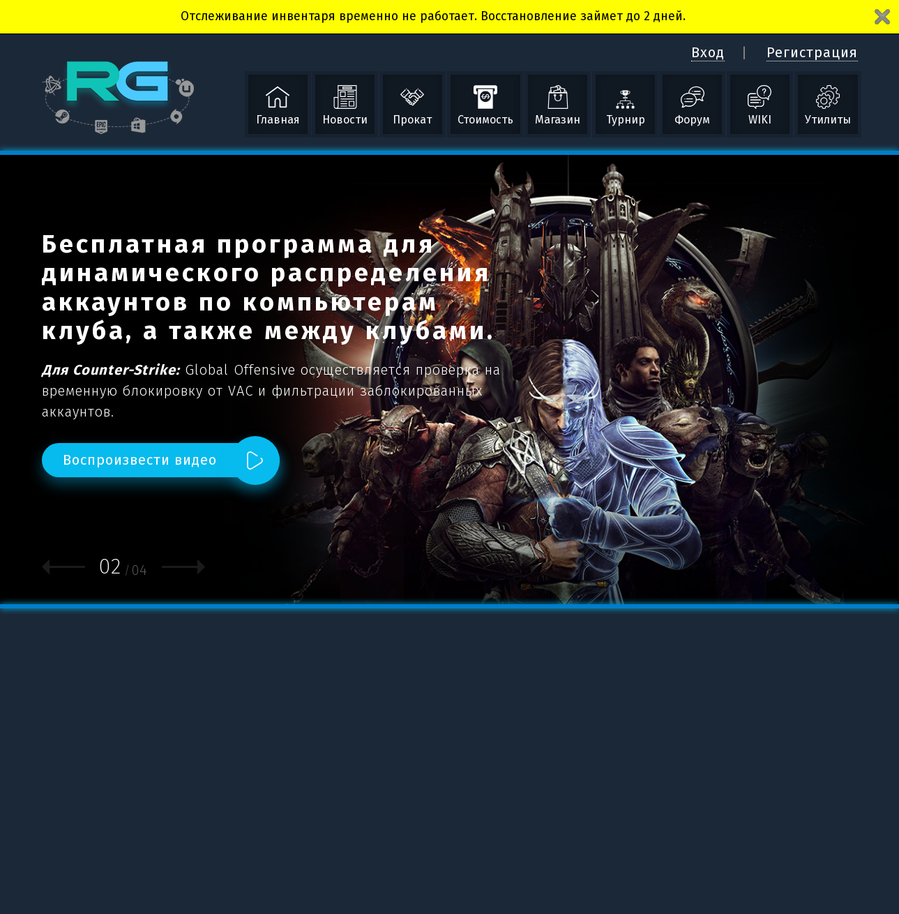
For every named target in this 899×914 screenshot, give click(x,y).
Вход (708, 52)
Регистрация (812, 52)
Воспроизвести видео (140, 459)
